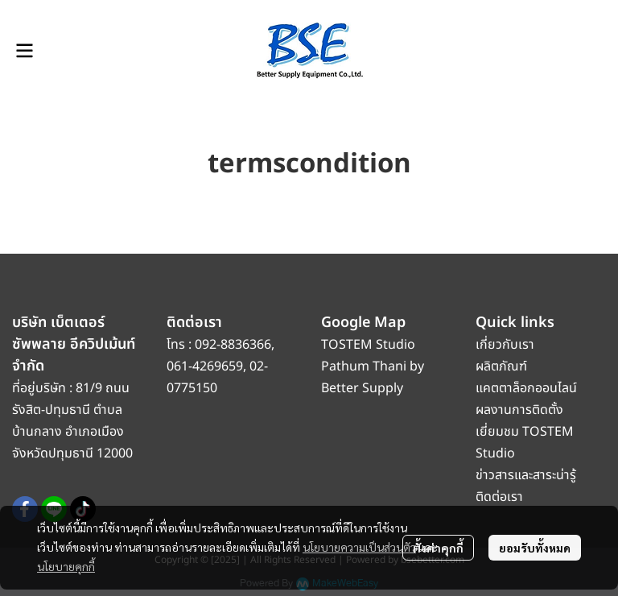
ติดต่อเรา (499, 497)
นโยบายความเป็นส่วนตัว (359, 547)
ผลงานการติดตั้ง (519, 410)
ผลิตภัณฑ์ (501, 366)
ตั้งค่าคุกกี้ (438, 547)
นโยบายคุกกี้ (66, 566)
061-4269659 (205, 366)
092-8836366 (233, 344)
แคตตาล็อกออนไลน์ (528, 388)
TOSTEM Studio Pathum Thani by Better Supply (372, 366)
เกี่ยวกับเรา (505, 344)
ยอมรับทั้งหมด (535, 547)
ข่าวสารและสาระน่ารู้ (526, 475)
